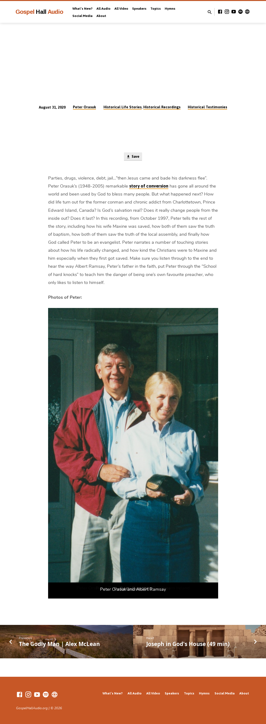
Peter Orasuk (84, 107)
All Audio (103, 8)
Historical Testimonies (207, 107)
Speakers (139, 8)
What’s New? (82, 8)
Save (133, 156)
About (101, 16)
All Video (121, 8)
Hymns (170, 8)
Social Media (82, 16)
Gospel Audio (39, 11)
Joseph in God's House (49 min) (188, 644)
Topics (155, 8)
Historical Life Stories (122, 107)
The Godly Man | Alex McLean (59, 644)
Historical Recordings (161, 107)
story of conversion (148, 186)
